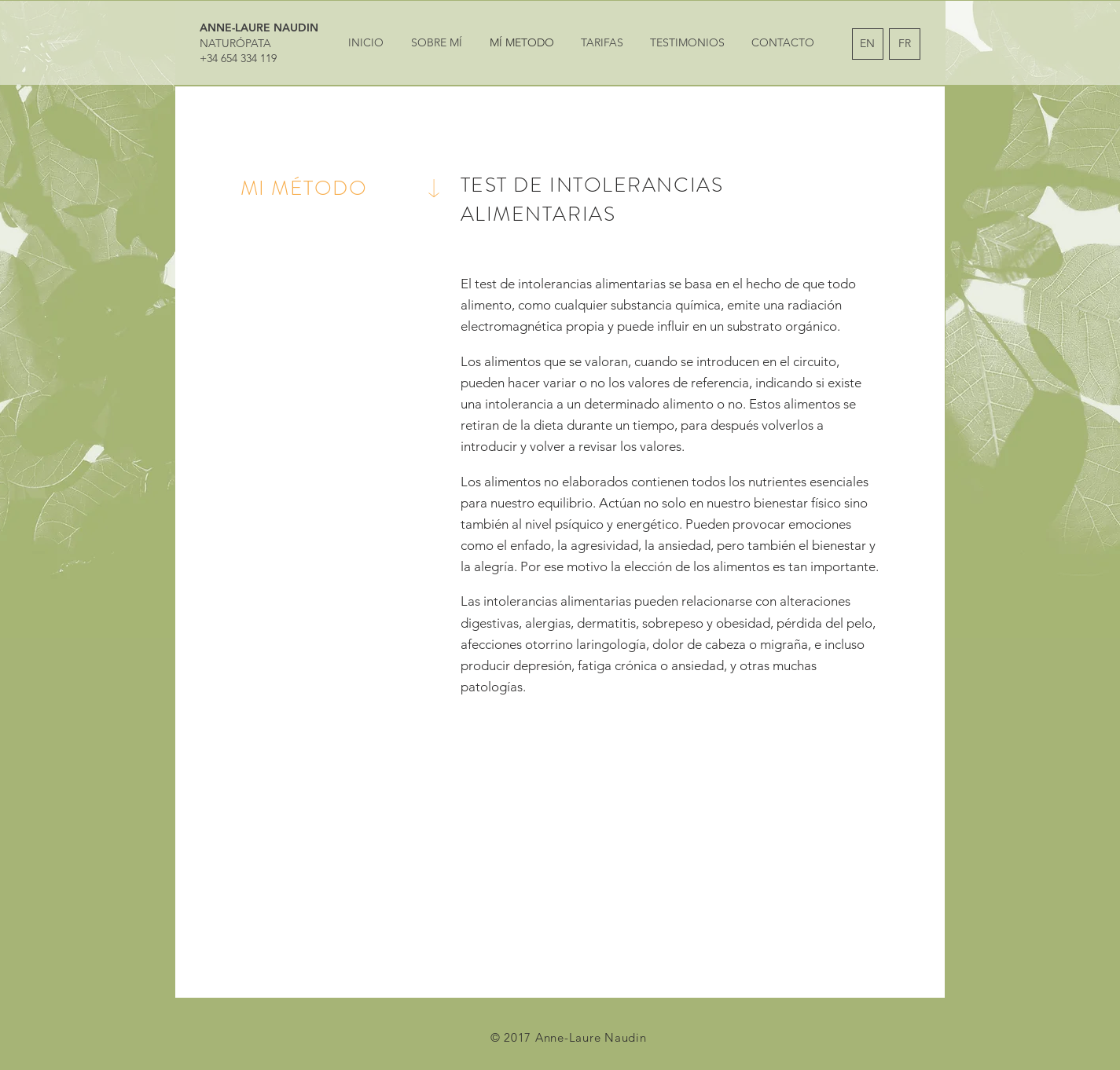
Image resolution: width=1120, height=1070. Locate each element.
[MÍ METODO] (522, 43)
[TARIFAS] (602, 43)
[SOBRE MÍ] (437, 43)
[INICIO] (366, 43)
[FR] (904, 44)
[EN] (867, 44)
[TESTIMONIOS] (687, 43)
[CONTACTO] (783, 43)
